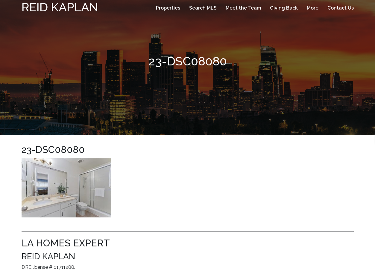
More (312, 8)
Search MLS (203, 8)
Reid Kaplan (60, 7)
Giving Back (284, 8)
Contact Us (340, 8)
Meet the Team (243, 8)
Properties (168, 8)
